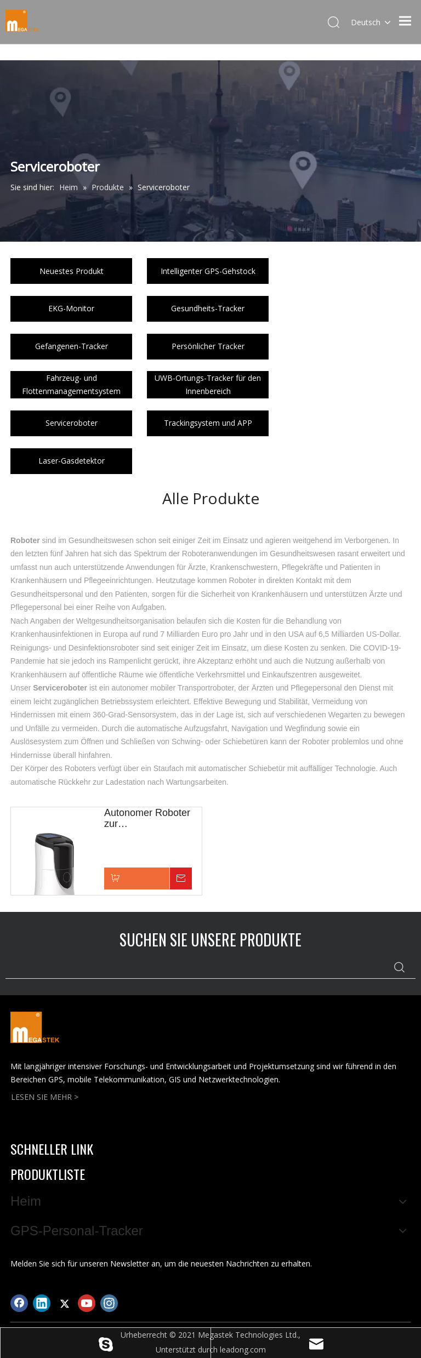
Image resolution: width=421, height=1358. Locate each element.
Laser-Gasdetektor (71, 460)
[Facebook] (19, 1303)
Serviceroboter (71, 423)
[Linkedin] (41, 1303)
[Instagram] (109, 1303)
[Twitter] (64, 1303)
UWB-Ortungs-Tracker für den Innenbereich (208, 384)
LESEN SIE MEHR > (44, 1097)
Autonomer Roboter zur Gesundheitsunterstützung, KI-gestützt (153, 818)
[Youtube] (86, 1303)
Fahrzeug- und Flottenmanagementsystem (71, 384)
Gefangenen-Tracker (71, 346)
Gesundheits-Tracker (207, 308)
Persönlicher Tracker (208, 346)
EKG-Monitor (71, 308)
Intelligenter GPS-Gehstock (208, 271)
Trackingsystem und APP (208, 423)
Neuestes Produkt (71, 271)
